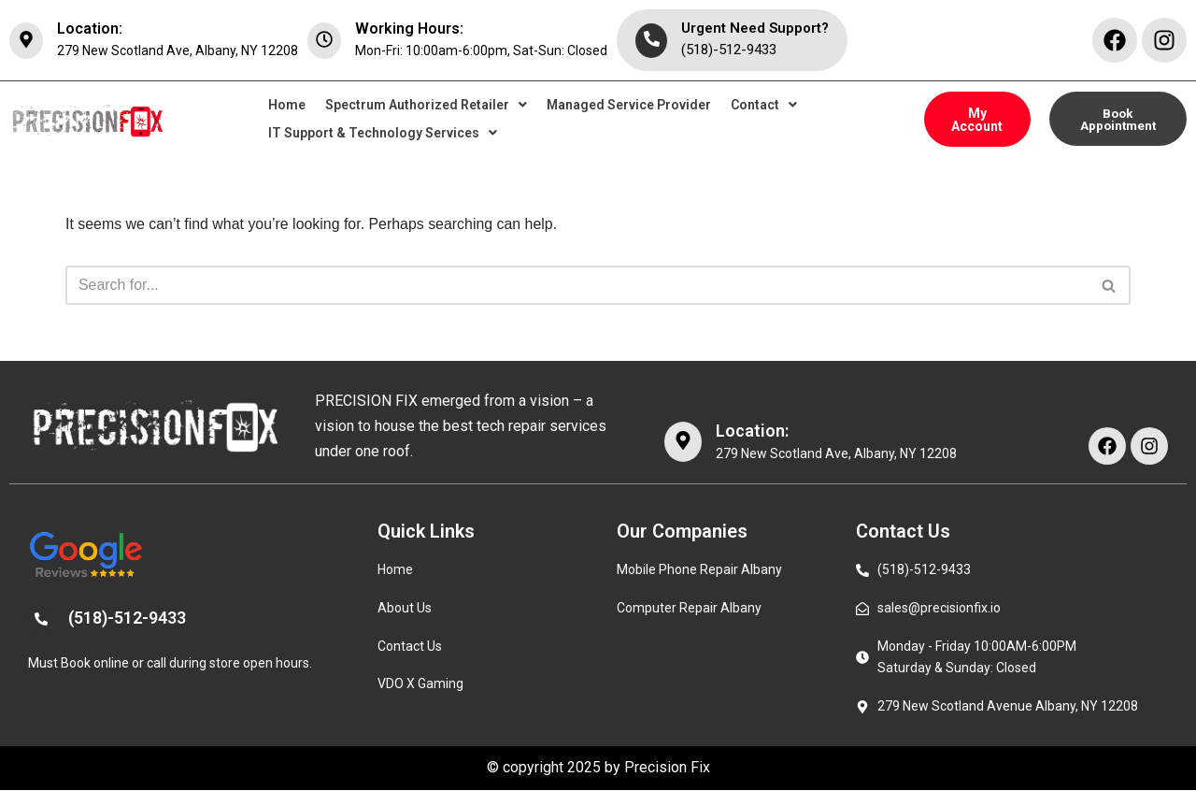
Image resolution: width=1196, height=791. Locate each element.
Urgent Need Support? (755, 28)
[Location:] (26, 40)
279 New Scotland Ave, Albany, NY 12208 (177, 50)
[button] (426, 106)
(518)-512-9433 (728, 49)
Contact (764, 105)
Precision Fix (667, 769)
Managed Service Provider (629, 105)
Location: (89, 28)
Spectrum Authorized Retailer (426, 105)
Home (287, 105)
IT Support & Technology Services (382, 133)
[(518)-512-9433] (41, 621)
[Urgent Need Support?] (651, 40)
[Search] (577, 286)
